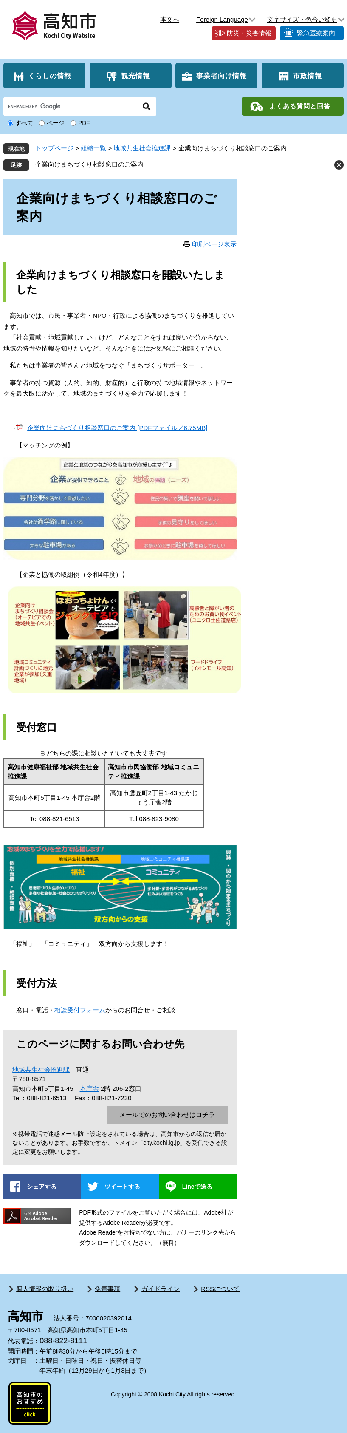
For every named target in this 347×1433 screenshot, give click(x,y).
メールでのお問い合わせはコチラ (167, 1114)
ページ (56, 122)
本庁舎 (89, 1088)
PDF (84, 122)
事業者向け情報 (221, 75)
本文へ (169, 19)
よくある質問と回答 (299, 106)
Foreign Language (222, 19)
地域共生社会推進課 (142, 148)
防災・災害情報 (249, 33)
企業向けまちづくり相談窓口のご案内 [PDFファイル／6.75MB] (117, 427)
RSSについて (220, 1288)
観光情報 (135, 75)
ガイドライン (160, 1288)
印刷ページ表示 (214, 244)
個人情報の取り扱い (44, 1288)
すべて (24, 122)
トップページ (54, 148)
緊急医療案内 (316, 33)
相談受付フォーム (79, 1010)
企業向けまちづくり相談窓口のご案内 (89, 164)
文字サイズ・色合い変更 (302, 19)
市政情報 (307, 75)
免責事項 (107, 1288)
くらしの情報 (49, 75)
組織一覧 (93, 148)
